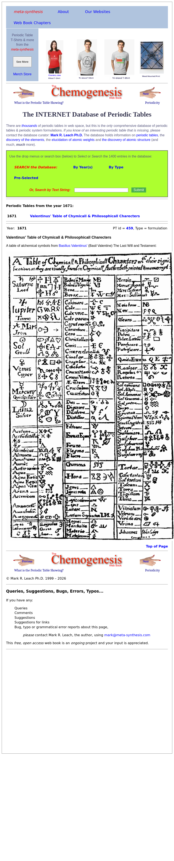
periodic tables (147, 135)
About (63, 11)
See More (22, 61)
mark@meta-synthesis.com (127, 635)
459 (129, 228)
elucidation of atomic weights (73, 140)
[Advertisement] (49, 700)
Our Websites (97, 11)
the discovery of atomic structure (126, 140)
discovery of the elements (25, 140)
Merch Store (22, 74)
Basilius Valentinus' (73, 245)
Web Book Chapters (32, 23)
